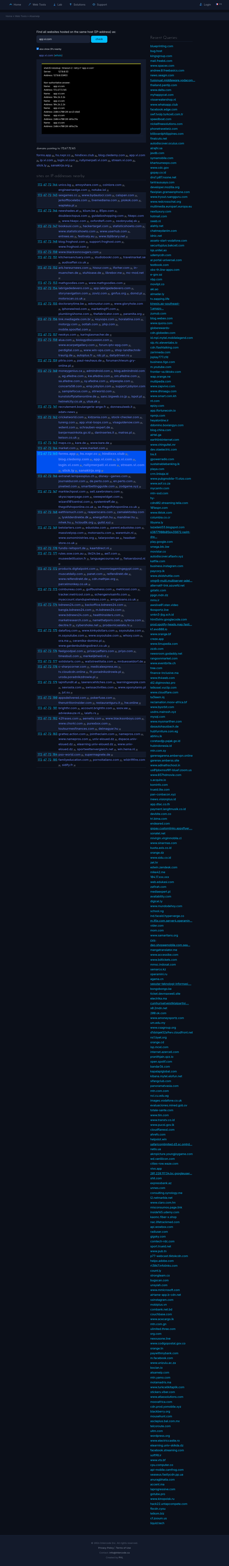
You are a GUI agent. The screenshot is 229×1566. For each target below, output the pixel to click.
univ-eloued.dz (103, 739)
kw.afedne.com (99, 376)
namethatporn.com (106, 620)
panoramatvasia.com (164, 1086)
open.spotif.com (161, 1061)
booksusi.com (69, 226)
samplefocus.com (74, 391)
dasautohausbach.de (164, 726)
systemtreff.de (104, 501)
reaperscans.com (100, 512)
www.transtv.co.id (162, 1120)
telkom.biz (157, 1513)
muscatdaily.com (71, 574)
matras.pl (125, 432)
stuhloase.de (91, 272)
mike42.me (157, 872)
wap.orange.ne (160, 376)
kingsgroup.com (161, 56)
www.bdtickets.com (163, 959)
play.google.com (161, 541)
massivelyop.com (71, 533)
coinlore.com (112, 185)
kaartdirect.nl (99, 548)
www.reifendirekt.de (73, 579)
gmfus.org (118, 293)
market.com (67, 448)
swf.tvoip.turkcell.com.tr (166, 114)
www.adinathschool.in (165, 765)
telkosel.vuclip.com (163, 687)
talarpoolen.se (108, 538)
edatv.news (67, 412)
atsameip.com (159, 1372)
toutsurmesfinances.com (76, 728)
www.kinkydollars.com (98, 630)
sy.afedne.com (94, 381)
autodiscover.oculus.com (167, 143)
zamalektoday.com (130, 512)
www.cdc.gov (159, 167)
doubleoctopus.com (73, 215)
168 (55, 512)
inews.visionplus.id (163, 799)
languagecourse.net (104, 558)
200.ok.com (158, 1013)
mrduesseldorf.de (130, 661)
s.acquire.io (158, 780)
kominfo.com (159, 784)
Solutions (77, 4)
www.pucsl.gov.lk (162, 1125)
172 (40, 184)
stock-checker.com (125, 417)
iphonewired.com (74, 309)
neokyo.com (67, 334)
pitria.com (66, 360)
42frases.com (69, 718)
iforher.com (121, 267)
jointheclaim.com (102, 734)
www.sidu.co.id (160, 857)
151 (55, 257)
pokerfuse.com (101, 697)
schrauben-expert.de (94, 427)
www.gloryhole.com (128, 303)
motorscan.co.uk (71, 298)
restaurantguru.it (108, 702)
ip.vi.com (46, 160)
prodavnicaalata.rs (116, 625)
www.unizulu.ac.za (163, 1363)
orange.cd (157, 1042)
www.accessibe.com (164, 954)
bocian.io (156, 1367)
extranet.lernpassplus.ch (76, 476)
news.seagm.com (162, 75)
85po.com (106, 210)
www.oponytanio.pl (132, 687)
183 (55, 734)
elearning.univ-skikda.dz (167, 1445)
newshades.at (69, 210)
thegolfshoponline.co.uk (76, 507)
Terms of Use (123, 1547)
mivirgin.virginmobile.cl (166, 838)
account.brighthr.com (96, 708)
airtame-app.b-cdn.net (165, 1295)
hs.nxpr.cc (62, 155)
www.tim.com (159, 1115)
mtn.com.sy (158, 750)
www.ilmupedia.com (164, 643)
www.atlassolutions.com (166, 1397)
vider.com (157, 925)
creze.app (157, 639)
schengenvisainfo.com (110, 594)
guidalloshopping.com (108, 215)
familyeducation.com (74, 759)
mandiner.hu (126, 517)
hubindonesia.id (161, 746)
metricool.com (126, 589)
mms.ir (154, 600)
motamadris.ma (160, 1382)
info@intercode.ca (119, 1552)
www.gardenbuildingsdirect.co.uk (83, 645)
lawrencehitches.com (96, 682)
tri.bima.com (158, 818)
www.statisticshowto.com (77, 231)
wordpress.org (160, 1436)
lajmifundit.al (68, 682)
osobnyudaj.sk (126, 221)
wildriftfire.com (134, 759)
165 (55, 453)
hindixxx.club (84, 155)
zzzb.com (157, 648)
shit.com (156, 1178)
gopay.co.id (158, 172)
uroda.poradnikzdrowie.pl (77, 677)
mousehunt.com (161, 1416)
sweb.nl (155, 221)
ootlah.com (90, 324)
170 (55, 548)
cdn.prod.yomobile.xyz (165, 1406)
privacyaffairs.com (100, 651)
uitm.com (156, 1431)
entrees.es (66, 236)
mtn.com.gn (158, 1324)
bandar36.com (160, 1066)
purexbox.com (97, 723)
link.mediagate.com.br (75, 319)
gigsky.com (158, 1236)
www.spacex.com (162, 65)
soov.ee (122, 708)
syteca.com (132, 620)
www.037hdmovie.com (165, 775)
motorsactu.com (99, 533)
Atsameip (34, 16)
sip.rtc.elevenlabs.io (163, 342)
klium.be (89, 210)
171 (55, 553)
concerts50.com (70, 386)
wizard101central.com (74, 501)
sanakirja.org (60, 165)
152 (55, 267)
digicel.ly (156, 901)
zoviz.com (99, 293)
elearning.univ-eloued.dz (95, 744)
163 (55, 442)
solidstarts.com (70, 661)
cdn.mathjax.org (103, 579)
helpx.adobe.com (162, 1261)
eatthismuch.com (71, 512)
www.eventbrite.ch (163, 663)
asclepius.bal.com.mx (165, 1421)
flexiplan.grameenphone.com (170, 192)
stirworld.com (102, 391)
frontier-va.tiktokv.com (165, 371)
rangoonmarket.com (164, 658)
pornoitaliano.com (106, 759)
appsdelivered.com (72, 697)
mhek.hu (65, 522)
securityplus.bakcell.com (167, 245)
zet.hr (154, 862)
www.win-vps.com (97, 350)
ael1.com (110, 553)
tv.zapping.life (159, 299)
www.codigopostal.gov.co (168, 1343)
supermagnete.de (97, 754)
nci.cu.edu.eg (159, 1095)
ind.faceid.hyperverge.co (167, 916)
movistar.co (158, 551)
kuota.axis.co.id (160, 848)
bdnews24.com (70, 605)
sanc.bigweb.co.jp (114, 396)
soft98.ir (155, 1455)
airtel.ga (155, 435)
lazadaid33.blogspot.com (167, 527)
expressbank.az (161, 1183)
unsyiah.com (158, 1285)
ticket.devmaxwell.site (165, 993)
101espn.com (159, 507)
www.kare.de (99, 443)
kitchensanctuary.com (74, 257)
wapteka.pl (66, 205)
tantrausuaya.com (162, 182)
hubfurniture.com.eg (164, 731)
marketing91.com (103, 309)
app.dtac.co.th (160, 804)
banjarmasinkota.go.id (75, 432)
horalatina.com (129, 319)
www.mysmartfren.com (166, 721)
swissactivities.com (100, 687)
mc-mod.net (135, 272)
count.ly (155, 1270)
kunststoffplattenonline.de (77, 396)
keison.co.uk (68, 437)
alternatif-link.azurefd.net (167, 585)
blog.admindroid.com (129, 371)
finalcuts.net (158, 138)
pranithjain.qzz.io (161, 1056)
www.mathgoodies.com (106, 283)
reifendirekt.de (117, 574)
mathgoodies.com (71, 283)
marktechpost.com (72, 491)
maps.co (65, 443)
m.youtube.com (160, 367)
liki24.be (94, 553)
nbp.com (156, 279)
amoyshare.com (86, 185)
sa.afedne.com (69, 381)
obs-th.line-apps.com (164, 269)
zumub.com (158, 313)
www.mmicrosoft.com (165, 1290)
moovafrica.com (161, 1402)
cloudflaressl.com (162, 1129)
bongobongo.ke (161, 989)
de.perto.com (99, 481)
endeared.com (160, 823)
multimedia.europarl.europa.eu (171, 206)
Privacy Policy (106, 1547)
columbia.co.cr (160, 517)
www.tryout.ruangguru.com (168, 197)
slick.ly (41, 165)
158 (55, 340)
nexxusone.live (160, 1338)
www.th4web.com (162, 678)
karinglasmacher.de (95, 334)
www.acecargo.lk (162, 1319)
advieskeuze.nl (69, 713)
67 (45, 184)
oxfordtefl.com (101, 221)
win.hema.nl (126, 749)
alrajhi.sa (156, 148)
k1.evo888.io (158, 629)
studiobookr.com (107, 257)
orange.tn (156, 1348)
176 (55, 651)
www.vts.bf (158, 1460)
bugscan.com (159, 1280)
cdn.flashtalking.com (164, 347)
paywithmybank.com (164, 1353)
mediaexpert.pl (160, 891)
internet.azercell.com (164, 1052)
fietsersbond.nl (134, 558)
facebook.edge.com (163, 109)
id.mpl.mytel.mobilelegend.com (171, 338)
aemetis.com (92, 718)
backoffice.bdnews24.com (104, 605)
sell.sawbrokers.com (105, 491)
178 (55, 666)
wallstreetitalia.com (99, 661)
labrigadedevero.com (74, 288)
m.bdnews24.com (108, 610)
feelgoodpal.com (71, 651)
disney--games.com (113, 476)
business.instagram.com (166, 566)
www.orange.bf (160, 634)
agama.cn (157, 979)
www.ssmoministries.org (76, 538)
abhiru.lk (156, 736)
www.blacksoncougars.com (79, 252)
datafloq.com (68, 630)
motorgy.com (68, 324)
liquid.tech (157, 1523)
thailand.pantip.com (163, 85)
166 (55, 476)
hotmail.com (158, 216)
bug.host (156, 51)
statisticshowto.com (127, 226)
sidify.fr (67, 765)
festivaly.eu (86, 236)
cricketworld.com (71, 417)
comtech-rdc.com (162, 1241)
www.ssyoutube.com (103, 635)
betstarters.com (70, 527)
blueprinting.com (161, 46)
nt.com (155, 401)
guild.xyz (104, 522)
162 (55, 417)
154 (55, 288)
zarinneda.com (160, 352)
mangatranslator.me (163, 950)
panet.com (95, 574)
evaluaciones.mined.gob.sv (168, 1105)
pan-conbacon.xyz (163, 794)
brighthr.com (68, 708)
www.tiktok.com (161, 512)
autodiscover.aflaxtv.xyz (166, 556)
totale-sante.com (161, 1110)
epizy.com (157, 405)
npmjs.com (157, 415)
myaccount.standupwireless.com (82, 599)
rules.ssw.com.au (71, 553)
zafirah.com (158, 887)
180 (55, 697)
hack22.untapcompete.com (168, 1504)
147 (55, 226)
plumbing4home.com (74, 314)
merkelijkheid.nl (94, 656)
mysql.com (157, 716)
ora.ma (64, 640)
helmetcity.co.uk (70, 401)
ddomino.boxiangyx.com (167, 425)
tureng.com (67, 422)
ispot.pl (136, 396)
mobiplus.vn (158, 1304)
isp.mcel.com (159, 1047)
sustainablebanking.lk (165, 464)
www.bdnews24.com (74, 615)
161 (55, 406)
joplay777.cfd (159, 357)
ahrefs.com (157, 1134)
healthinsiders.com (106, 615)
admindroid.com (98, 371)
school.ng (157, 911)
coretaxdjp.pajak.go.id (165, 741)
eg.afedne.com (73, 376)
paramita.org (132, 314)
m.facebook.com (161, 1358)
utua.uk (92, 401)
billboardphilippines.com (167, 133)
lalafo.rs (90, 713)
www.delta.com (160, 90)
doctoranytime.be (71, 303)
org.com (156, 1333)
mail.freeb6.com (161, 61)
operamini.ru (158, 974)
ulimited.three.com (163, 1329)
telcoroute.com (160, 1426)
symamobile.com (161, 158)
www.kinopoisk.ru (162, 1499)
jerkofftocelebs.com (73, 200)
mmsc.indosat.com (163, 964)
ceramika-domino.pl (87, 640)
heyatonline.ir (159, 420)
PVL (121, 1557)
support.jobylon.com (130, 386)
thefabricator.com (106, 314)
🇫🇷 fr (219, 4)
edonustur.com (99, 303)
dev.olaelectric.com (163, 449)
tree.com (156, 668)
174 (55, 604)
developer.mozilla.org (164, 187)
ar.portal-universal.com (166, 260)
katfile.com (157, 561)
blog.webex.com (161, 318)
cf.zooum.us (158, 1518)
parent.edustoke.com (125, 527)
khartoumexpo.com (163, 163)
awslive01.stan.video (164, 605)
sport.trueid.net (160, 1246)
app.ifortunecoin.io (163, 410)
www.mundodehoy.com (166, 906)
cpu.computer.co (161, 1465)
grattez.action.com (72, 734)
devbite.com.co (160, 814)
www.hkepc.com (74, 221)
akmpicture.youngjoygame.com (171, 1154)
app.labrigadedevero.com (112, 288)
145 (55, 195)
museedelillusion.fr (72, 558)
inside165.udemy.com (164, 1212)
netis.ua (155, 1149)
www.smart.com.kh (163, 396)
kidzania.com (97, 417)
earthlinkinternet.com (164, 439)
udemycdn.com (160, 255)
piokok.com (129, 200)
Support (99, 4)
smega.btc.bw (159, 546)
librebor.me (113, 272)
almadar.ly (157, 294)
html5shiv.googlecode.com (168, 619)
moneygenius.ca (70, 371)
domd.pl (136, 293)
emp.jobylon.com (98, 386)
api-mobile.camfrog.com (167, 1469)
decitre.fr (65, 625)
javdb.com (157, 153)
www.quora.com (161, 323)
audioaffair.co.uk (74, 262)
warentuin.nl (125, 533)
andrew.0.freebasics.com (167, 70)
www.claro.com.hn (163, 1202)
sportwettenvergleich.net (95, 749)
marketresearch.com (73, 620)
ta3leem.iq (157, 697)
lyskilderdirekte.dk (75, 517)
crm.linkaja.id (159, 474)
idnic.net (156, 236)
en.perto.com (123, 481)
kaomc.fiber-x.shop (163, 1217)
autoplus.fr (84, 355)
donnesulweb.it (121, 407)
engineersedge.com (73, 190)
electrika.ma (158, 998)
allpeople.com (120, 381)
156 (55, 319)
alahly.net (156, 226)
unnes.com (157, 1188)
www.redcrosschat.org (165, 201)
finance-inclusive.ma (164, 673)
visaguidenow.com (126, 422)
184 (55, 754)
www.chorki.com (71, 723)
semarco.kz (158, 969)
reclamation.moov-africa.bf (168, 702)
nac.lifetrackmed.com (165, 1222)
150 (55, 252)
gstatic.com (158, 590)
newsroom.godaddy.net (166, 653)
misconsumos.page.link (166, 1207)
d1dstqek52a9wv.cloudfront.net (171, 1032)
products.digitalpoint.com (77, 568)
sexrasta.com (71, 687)
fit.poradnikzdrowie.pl (105, 672)
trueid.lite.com (160, 789)
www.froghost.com (72, 246)
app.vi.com (46, 55)
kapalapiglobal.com (163, 1071)
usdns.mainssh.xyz (163, 712)
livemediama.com (104, 200)
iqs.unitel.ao (158, 250)
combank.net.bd (161, 1309)
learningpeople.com (131, 682)
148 (55, 241)
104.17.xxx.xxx (159, 877)
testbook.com (159, 265)
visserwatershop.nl (163, 99)
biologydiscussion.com (92, 340)
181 (55, 708)
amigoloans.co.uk (123, 599)
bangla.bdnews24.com (75, 610)
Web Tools (37, 4)
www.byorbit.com (162, 707)
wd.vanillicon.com (162, 1159)
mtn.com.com (159, 1091)
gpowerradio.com (162, 459)
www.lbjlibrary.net (112, 236)
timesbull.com (69, 656)
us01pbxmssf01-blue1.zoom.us (171, 770)
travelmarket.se (134, 257)
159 (55, 360)
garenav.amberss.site (164, 760)
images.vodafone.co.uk (166, 1100)
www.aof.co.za (160, 483)
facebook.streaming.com (167, 1450)
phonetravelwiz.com (164, 128)
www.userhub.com (113, 231)
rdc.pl (101, 355)
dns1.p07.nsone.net (163, 177)
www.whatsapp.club (164, 104)
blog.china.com (160, 430)
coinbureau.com (70, 589)
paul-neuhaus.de (89, 360)
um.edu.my (157, 1023)
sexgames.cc (68, 195)
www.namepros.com (73, 739)
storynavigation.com (73, 293)
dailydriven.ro (119, 355)
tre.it (153, 454)
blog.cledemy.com (111, 155)
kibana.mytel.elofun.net (166, 1076)
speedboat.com (160, 119)
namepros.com (129, 734)
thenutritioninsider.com (75, 702)
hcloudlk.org (84, 522)
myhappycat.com (162, 95)
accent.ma (157, 1484)
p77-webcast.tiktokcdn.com (169, 1256)
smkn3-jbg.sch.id (162, 614)
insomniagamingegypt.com (119, 568)
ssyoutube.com (130, 630)
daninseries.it (104, 432)
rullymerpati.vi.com (93, 160)
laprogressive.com (162, 1489)
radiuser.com (159, 1231)
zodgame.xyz (128, 486)
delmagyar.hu (108, 728)
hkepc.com (136, 215)
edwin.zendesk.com (163, 867)
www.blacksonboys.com (123, 718)
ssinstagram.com (161, 1300)
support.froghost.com (105, 241)
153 (55, 282)
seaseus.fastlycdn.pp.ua (166, 1474)
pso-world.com (70, 754)
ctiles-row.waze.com (164, 1163)
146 (55, 210)
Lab (57, 4)
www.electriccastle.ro (165, 1440)
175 (55, 630)
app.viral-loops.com (93, 422)
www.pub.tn (158, 1251)
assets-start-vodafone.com (168, 240)
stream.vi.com (121, 160)
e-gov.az (156, 274)
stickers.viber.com (162, 1392)
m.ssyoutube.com (71, 635)
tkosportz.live (159, 610)
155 (55, 303)
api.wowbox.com (161, 1227)
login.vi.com (66, 160)
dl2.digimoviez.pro (162, 682)
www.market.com (92, 448)
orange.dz (157, 852)
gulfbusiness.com (99, 589)
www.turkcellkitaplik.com (167, 1387)
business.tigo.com (162, 362)
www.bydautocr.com (96, 195)
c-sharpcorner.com (72, 666)
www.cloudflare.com (164, 692)
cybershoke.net (87, 625)
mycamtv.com (159, 488)
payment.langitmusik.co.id (168, 809)
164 (55, 448)
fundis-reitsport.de (72, 548)
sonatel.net (157, 833)
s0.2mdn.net (158, 1008)
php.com (108, 324)
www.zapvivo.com (162, 386)
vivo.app (156, 1168)
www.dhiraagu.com (163, 391)
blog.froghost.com (72, 241)
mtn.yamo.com (160, 1377)
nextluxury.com (160, 211)
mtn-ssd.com (159, 493)
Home (15, 4)
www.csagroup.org (163, 1027)
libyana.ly (156, 522)
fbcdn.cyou (157, 1508)
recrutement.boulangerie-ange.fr (82, 407)
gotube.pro (157, 1494)
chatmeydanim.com (163, 230)
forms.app (43, 155)
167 (55, 491)
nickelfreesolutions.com (166, 124)
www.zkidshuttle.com (164, 576)
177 (55, 661)
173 (55, 589)
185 (55, 759)
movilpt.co (157, 284)
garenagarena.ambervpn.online (171, 755)
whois (58, 55)
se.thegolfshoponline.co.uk (117, 507)
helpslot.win (158, 1139)
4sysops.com (104, 319)
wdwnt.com (67, 427)
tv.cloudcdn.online (72, 672)
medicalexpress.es (104, 666)
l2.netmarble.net (161, 1197)
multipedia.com (160, 381)
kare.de (80, 443)
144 (55, 184)
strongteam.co (160, 1275)
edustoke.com (96, 527)
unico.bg (65, 185)
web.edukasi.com (162, 882)
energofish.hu (103, 517)
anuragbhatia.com (162, 1479)
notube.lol (99, 190)
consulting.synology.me (166, 1193)
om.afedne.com (125, 376)
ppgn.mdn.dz (159, 595)
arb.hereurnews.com (73, 267)
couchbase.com (161, 1314)
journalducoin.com (72, 481)
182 (55, 718)
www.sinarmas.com (163, 843)
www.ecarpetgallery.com (77, 345)
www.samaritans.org (164, 935)
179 (55, 682)
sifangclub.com (160, 1081)
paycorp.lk (157, 571)
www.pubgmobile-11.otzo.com (170, 478)
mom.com (157, 930)
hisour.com (101, 267)
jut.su (66, 692)
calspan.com (125, 195)
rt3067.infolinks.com (164, 1265)
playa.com (157, 469)
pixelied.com (68, 486)
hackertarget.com (95, 226)
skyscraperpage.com (74, 496)
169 (55, 527)
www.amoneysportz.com (167, 1018)
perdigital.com (69, 350)
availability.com (160, 896)
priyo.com (125, 651)
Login (205, 4)
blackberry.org (160, 1411)
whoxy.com (131, 635)
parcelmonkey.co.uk (73, 584)
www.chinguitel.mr (163, 444)
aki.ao (154, 289)
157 (55, 334)
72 (49, 184)
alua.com (65, 340)
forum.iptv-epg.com (113, 345)
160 (55, 371)
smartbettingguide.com (98, 486)
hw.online (131, 702)
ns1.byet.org (158, 1037)
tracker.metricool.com (74, 594)
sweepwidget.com (106, 496)
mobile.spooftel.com (73, 329)
